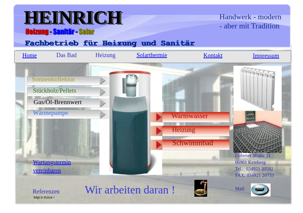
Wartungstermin (52, 162)
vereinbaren (47, 170)
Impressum (266, 55)
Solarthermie (152, 55)
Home (29, 55)
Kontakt (213, 55)
